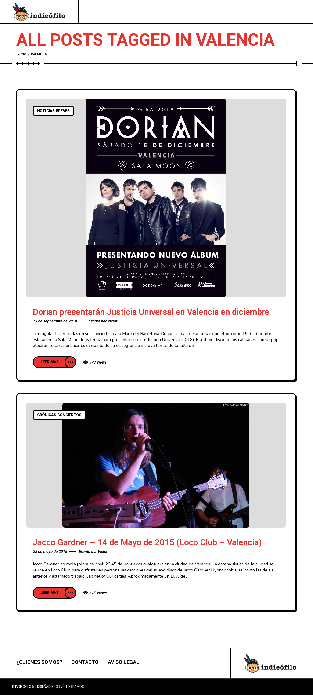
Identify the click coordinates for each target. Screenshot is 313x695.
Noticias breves (53, 111)
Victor (112, 321)
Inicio (21, 54)
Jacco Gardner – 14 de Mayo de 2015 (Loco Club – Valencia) (147, 542)
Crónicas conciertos (59, 415)
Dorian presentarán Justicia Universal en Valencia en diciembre (151, 312)
